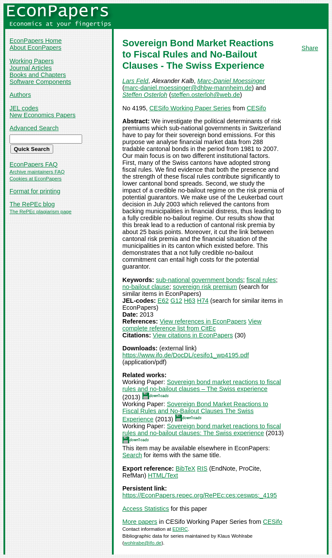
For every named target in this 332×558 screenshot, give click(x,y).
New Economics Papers (43, 115)
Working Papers (32, 61)
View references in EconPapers (203, 321)
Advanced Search (34, 128)
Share (310, 48)
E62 (163, 300)
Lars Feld (135, 80)
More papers (139, 521)
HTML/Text (163, 475)
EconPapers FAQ (33, 164)
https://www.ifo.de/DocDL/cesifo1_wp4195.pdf (185, 355)
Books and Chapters (38, 74)
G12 (176, 300)
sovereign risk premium (205, 286)
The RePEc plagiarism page (40, 211)
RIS (202, 468)
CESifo (256, 108)
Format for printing (35, 191)
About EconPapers (35, 47)
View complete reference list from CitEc (192, 325)
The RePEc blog (32, 204)
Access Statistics (145, 508)
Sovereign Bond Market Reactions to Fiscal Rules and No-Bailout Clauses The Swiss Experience (195, 412)
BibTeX (185, 468)
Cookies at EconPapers (35, 178)
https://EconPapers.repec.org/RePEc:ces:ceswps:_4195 (199, 495)
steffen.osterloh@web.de (205, 94)
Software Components (40, 81)
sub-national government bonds (199, 279)
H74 (202, 300)
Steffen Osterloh (144, 94)
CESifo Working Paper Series (190, 108)
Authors (20, 94)
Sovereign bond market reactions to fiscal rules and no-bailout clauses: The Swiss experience (201, 429)
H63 (189, 300)
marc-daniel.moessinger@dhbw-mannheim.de (188, 87)
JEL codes (24, 108)
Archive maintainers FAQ (37, 171)
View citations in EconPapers (193, 335)
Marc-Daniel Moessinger (231, 80)
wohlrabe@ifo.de (143, 542)
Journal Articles (31, 67)
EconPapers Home (36, 40)
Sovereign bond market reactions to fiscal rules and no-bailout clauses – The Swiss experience (201, 385)
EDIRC (180, 529)
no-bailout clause (145, 286)
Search (132, 455)
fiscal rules (261, 279)
